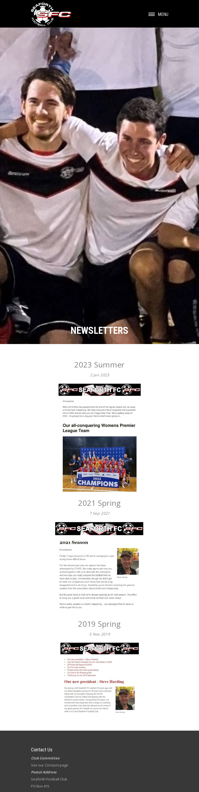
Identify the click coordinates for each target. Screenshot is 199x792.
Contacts (52, 765)
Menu (158, 14)
